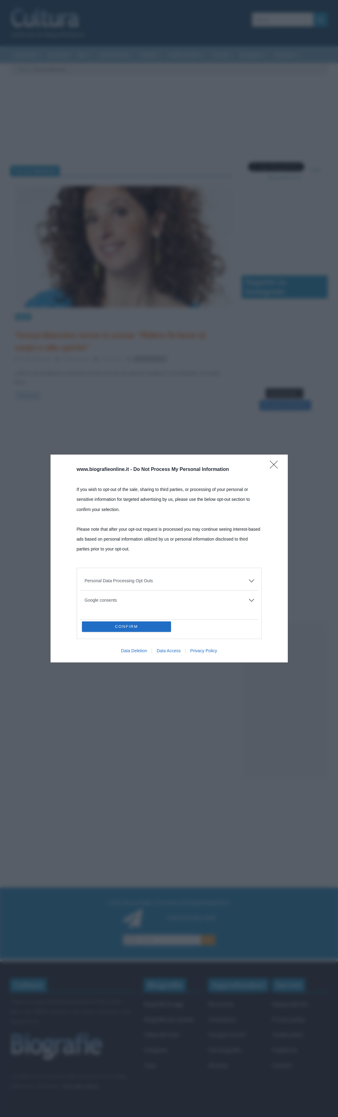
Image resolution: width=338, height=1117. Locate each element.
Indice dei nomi (161, 1034)
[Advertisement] (285, 700)
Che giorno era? (227, 1034)
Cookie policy (287, 1034)
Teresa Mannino (149, 359)
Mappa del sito (290, 1004)
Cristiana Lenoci (76, 359)
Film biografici (225, 1050)
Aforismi (285, 55)
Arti (82, 55)
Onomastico (222, 1019)
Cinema (148, 55)
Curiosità (25, 55)
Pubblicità (284, 1050)
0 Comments (108, 359)
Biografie (251, 55)
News (23, 316)
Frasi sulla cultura (80, 1086)
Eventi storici (185, 55)
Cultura (23, 69)
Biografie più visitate (169, 1019)
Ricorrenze (221, 1004)
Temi (150, 1065)
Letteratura (113, 55)
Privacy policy (288, 1019)
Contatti (282, 1065)
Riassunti (59, 55)
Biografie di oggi (163, 1004)
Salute (220, 55)
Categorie (156, 1050)
